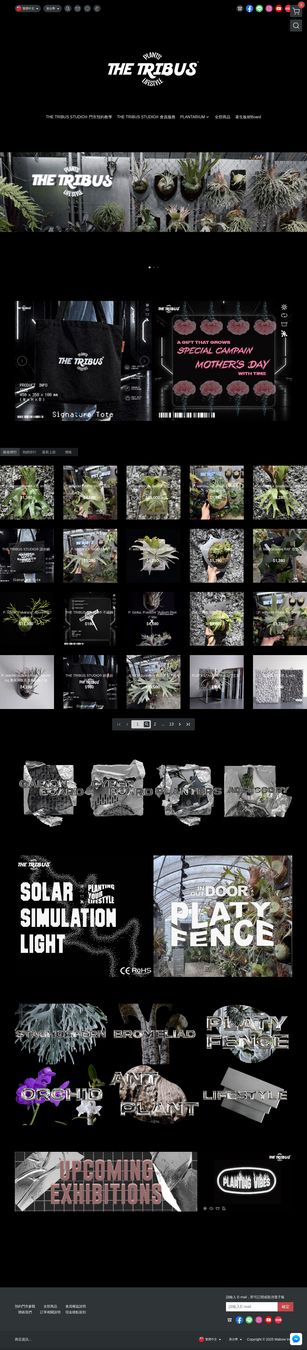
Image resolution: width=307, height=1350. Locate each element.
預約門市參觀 (25, 1306)
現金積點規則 (75, 1312)
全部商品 (50, 1306)
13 (171, 724)
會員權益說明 (75, 1306)
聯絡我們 (25, 1312)
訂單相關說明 (50, 1312)
